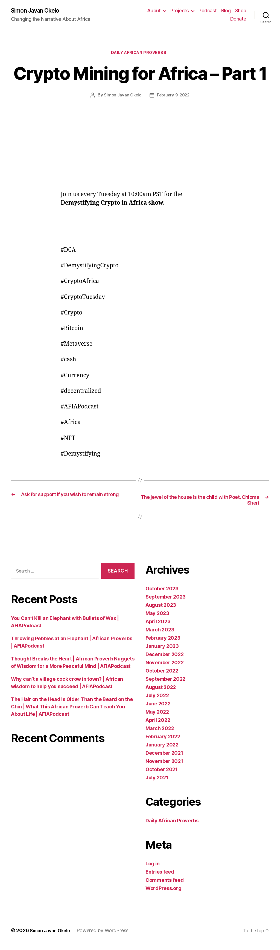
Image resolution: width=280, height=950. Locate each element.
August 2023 (160, 609)
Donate (238, 19)
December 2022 (164, 658)
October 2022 (161, 675)
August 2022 (160, 691)
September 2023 (165, 601)
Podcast (208, 11)
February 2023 (162, 642)
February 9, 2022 (173, 97)
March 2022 (159, 732)
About (154, 11)
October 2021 (161, 773)
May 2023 (157, 617)
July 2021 (156, 782)
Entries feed (159, 876)
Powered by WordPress (108, 934)
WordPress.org (163, 892)
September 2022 (165, 683)
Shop (240, 11)
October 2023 (162, 593)
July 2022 (157, 699)
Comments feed (164, 884)
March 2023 (159, 634)
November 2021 (164, 765)
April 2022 (157, 724)
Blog (226, 11)
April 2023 (157, 625)
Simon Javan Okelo (39, 11)
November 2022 (164, 666)
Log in (152, 868)
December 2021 (164, 757)
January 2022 (162, 749)
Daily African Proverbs (139, 54)
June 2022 (158, 708)
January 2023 (162, 650)
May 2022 (157, 716)
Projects (179, 11)
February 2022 (162, 740)
